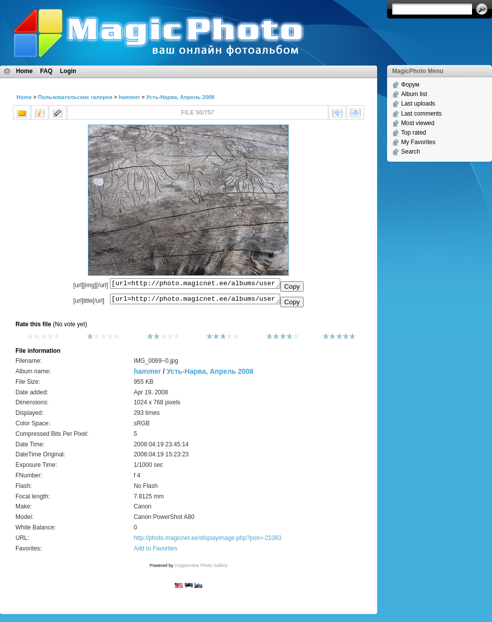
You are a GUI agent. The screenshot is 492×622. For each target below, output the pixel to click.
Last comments (421, 113)
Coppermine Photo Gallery (200, 568)
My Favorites (418, 142)
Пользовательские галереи (75, 97)
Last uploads (418, 103)
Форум (410, 84)
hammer (129, 97)
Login (68, 71)
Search (410, 151)
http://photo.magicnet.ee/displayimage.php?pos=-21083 (208, 540)
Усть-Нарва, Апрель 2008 (180, 97)
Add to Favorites (155, 551)
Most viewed (418, 123)
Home (24, 71)
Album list (414, 94)
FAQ (46, 71)
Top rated (413, 132)
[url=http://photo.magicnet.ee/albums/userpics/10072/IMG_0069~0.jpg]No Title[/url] (195, 301)
